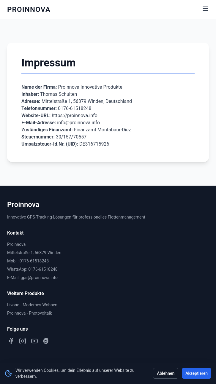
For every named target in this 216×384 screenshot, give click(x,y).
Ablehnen (165, 373)
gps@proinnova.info (39, 277)
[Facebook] (10, 341)
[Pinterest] (46, 341)
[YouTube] (34, 341)
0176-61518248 (34, 261)
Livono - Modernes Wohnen (32, 304)
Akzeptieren (196, 373)
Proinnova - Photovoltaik (29, 313)
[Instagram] (22, 341)
